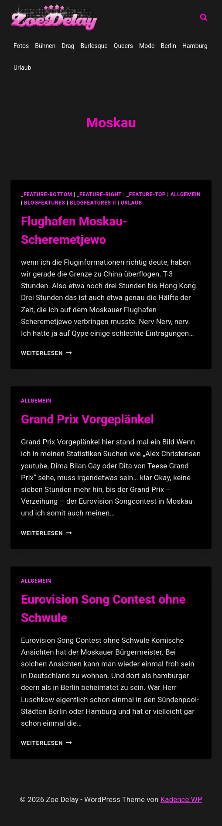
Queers (123, 45)
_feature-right (99, 194)
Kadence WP (181, 799)
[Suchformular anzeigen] (204, 17)
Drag (67, 45)
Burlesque (93, 45)
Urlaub (22, 67)
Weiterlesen (46, 352)
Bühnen (45, 45)
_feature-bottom (46, 194)
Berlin (168, 45)
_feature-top (146, 194)
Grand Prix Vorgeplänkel (87, 419)
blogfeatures (44, 203)
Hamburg (195, 45)
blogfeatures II (93, 203)
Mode (147, 45)
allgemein (186, 194)
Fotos (21, 45)
